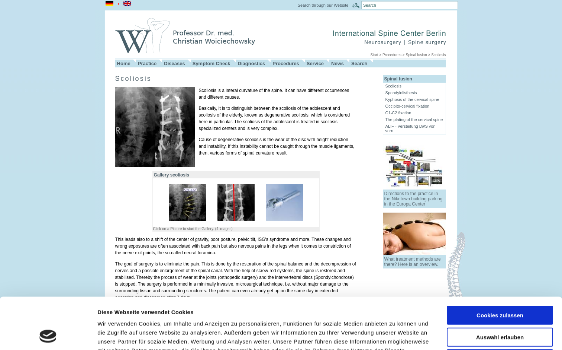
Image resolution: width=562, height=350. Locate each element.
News (337, 63)
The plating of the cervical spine (414, 119)
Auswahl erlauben (500, 289)
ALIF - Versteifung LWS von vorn (410, 128)
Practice (147, 63)
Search (359, 63)
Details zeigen (395, 335)
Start (374, 55)
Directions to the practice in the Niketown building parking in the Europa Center (413, 199)
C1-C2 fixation (398, 113)
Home (123, 63)
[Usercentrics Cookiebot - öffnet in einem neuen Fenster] (48, 335)
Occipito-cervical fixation (407, 106)
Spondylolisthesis (401, 92)
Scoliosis (438, 55)
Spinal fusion (416, 55)
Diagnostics (251, 63)
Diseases (174, 63)
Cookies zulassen (500, 267)
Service (315, 63)
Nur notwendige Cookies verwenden (500, 313)
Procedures (391, 55)
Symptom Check (211, 63)
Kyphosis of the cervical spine (412, 99)
